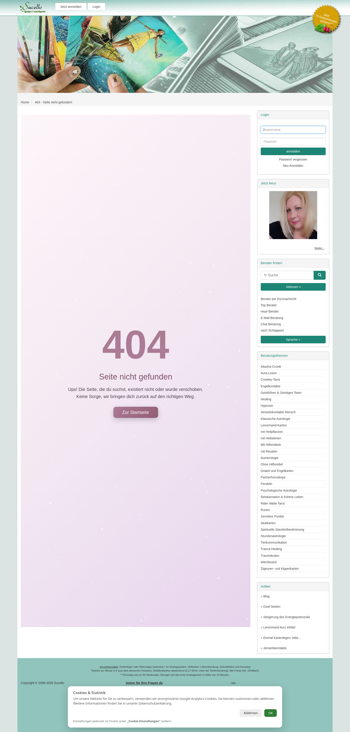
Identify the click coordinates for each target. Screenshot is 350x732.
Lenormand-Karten (274, 425)
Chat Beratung (271, 324)
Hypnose (267, 405)
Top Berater (269, 305)
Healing (266, 399)
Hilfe (233, 683)
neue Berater (270, 311)
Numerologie (269, 458)
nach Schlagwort (272, 330)
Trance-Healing (271, 549)
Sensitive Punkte (272, 516)
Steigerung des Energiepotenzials (286, 617)
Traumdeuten (270, 555)
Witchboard (269, 562)
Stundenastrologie (273, 536)
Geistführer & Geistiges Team (281, 392)
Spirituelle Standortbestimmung (282, 529)
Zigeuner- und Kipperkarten (280, 568)
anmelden (293, 151)
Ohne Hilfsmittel (272, 464)
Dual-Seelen (271, 606)
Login (96, 6)
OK (270, 713)
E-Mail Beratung (272, 318)
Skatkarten (268, 523)
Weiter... (319, 248)
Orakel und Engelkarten (277, 471)
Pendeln (266, 484)
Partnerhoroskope (273, 477)
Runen (265, 510)
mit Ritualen (269, 451)
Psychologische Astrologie (279, 490)
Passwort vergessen (293, 159)
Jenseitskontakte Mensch (278, 412)
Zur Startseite (135, 412)
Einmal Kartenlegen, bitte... (282, 638)
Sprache (293, 339)
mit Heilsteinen (271, 438)
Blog (266, 596)
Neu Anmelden (293, 165)
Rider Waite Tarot (273, 503)
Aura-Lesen (269, 373)
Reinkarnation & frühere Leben (282, 497)
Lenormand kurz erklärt (279, 627)
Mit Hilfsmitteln (271, 444)
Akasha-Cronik (271, 366)
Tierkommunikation (274, 542)
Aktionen (293, 287)
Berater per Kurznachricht (278, 299)
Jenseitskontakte (274, 648)
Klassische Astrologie (275, 419)
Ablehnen (251, 713)
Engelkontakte (271, 386)
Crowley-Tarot (270, 379)
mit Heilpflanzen (272, 432)
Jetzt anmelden (70, 6)
